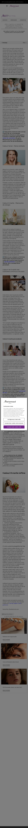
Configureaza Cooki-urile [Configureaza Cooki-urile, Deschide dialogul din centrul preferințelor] (13, 419)
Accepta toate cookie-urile (14, 426)
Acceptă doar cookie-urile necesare (14, 423)
